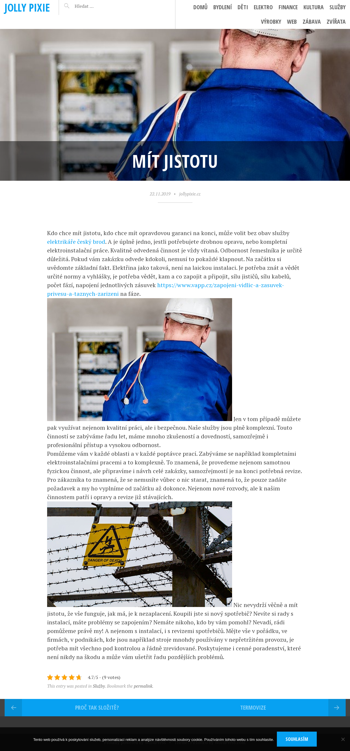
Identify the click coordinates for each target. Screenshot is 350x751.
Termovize (253, 707)
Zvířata (336, 21)
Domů (200, 7)
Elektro (263, 7)
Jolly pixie (27, 7)
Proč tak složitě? (97, 707)
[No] (343, 739)
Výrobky (271, 21)
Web (292, 21)
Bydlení (222, 7)
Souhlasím (297, 739)
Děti (243, 7)
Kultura (313, 7)
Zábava (312, 21)
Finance (288, 7)
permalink (143, 686)
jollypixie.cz (190, 194)
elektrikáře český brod (76, 242)
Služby (337, 7)
